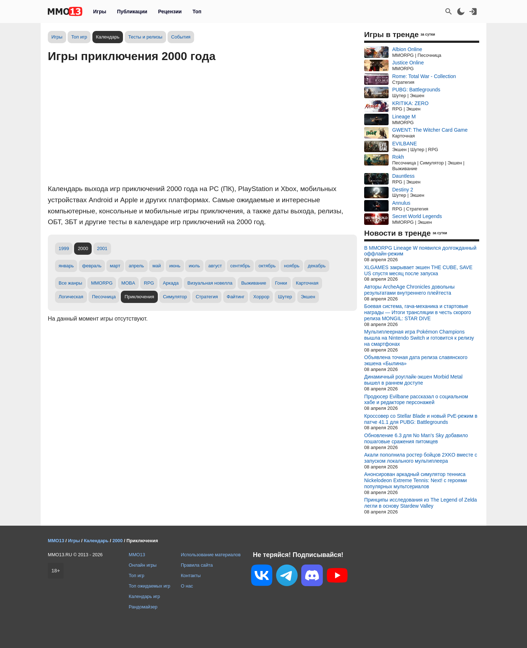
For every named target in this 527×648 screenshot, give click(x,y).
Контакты (191, 575)
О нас (187, 586)
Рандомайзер (143, 607)
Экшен (308, 296)
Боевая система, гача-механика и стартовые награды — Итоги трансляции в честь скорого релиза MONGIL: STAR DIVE (417, 312)
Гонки (281, 283)
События (181, 37)
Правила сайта (197, 565)
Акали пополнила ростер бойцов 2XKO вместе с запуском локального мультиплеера (420, 458)
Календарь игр (144, 596)
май (156, 265)
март (115, 265)
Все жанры (70, 283)
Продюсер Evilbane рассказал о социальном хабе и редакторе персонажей (416, 399)
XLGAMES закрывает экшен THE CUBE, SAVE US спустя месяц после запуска (418, 270)
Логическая (71, 296)
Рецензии (170, 11)
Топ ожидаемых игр (149, 586)
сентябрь (240, 265)
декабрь (316, 265)
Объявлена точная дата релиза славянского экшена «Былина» (415, 360)
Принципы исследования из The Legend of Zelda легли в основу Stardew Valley (420, 503)
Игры (99, 11)
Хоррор (261, 296)
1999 (64, 248)
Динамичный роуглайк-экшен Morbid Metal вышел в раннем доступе (413, 380)
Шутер (285, 296)
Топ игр (79, 37)
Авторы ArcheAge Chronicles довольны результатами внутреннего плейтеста (409, 290)
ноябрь (291, 265)
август (215, 265)
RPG (149, 283)
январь (66, 265)
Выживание (253, 283)
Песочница (104, 296)
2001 (102, 248)
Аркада (171, 283)
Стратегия (207, 296)
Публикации (132, 11)
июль (194, 265)
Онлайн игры (143, 565)
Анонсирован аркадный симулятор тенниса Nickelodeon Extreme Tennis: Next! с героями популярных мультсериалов (415, 480)
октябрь (267, 265)
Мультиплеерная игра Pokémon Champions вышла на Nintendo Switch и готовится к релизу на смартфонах (419, 338)
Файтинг (236, 296)
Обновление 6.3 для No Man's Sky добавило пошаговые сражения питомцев (416, 438)
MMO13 (137, 554)
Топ (196, 11)
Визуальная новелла (209, 283)
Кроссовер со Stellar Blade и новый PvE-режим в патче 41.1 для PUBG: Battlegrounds (420, 419)
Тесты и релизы (145, 37)
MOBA (128, 283)
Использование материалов (210, 554)
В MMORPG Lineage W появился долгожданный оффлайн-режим (420, 251)
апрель (136, 265)
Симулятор (175, 296)
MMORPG (102, 283)
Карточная (307, 283)
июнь (174, 265)
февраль (92, 265)
